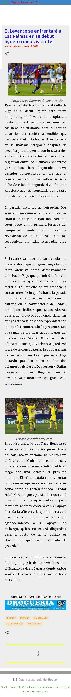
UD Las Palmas (14, 623)
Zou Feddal (34, 623)
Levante (11, 618)
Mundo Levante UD (24, 2)
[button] (7, 54)
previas (24, 618)
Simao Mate (41, 618)
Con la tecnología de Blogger (35, 679)
